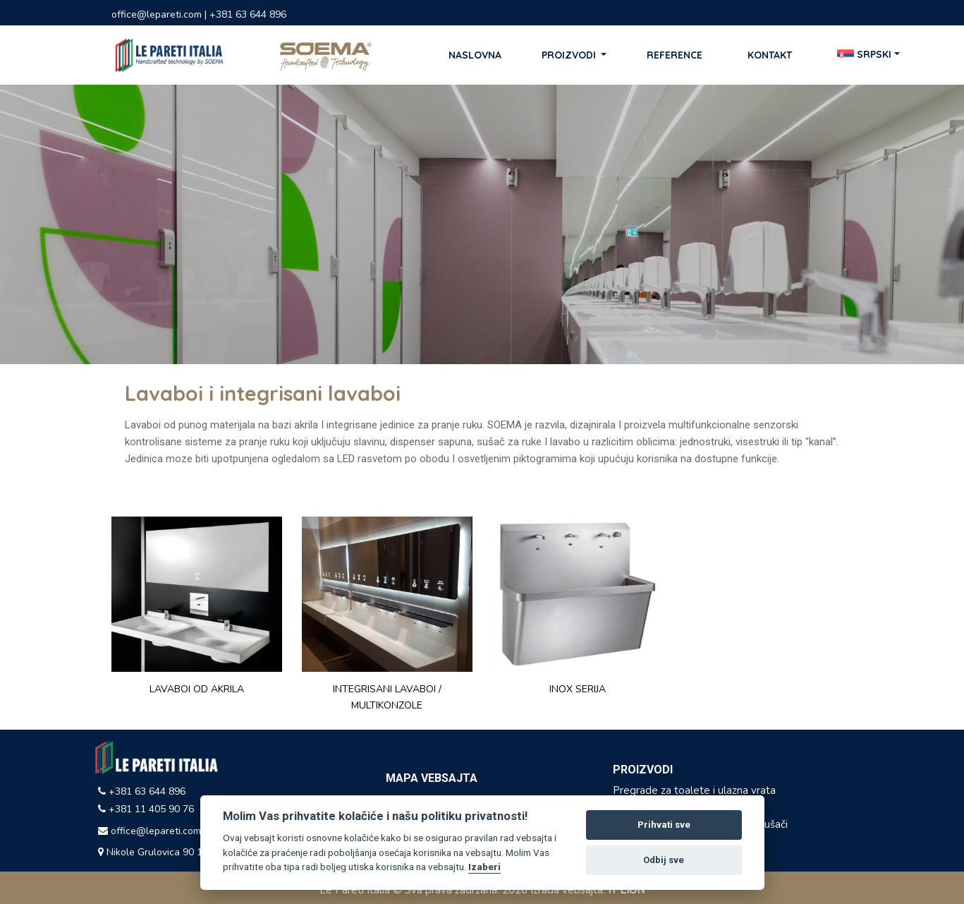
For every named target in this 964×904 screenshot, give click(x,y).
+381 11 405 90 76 (146, 809)
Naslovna (475, 55)
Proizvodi (570, 55)
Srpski (864, 55)
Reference (674, 55)
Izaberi (484, 866)
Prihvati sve (663, 824)
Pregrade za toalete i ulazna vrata (694, 790)
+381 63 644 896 (141, 791)
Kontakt (770, 55)
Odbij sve (663, 860)
